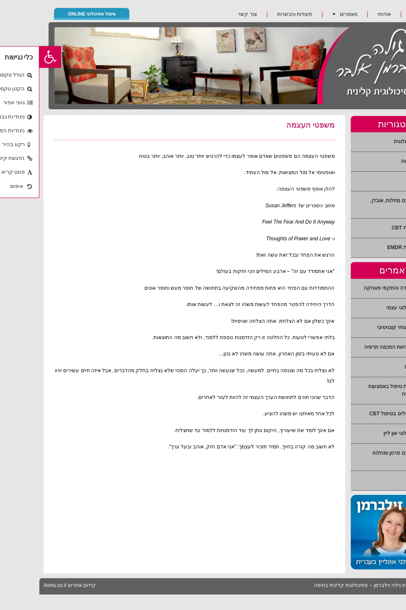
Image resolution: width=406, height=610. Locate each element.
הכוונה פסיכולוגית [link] (373, 141)
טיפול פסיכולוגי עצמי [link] (369, 308)
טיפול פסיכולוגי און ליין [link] (368, 433)
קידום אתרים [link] (42, 585)
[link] (11, 57)
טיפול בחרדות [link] (377, 161)
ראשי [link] (377, 14)
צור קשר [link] (207, 14)
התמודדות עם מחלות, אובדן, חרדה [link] (361, 204)
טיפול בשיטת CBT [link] (372, 228)
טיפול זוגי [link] (382, 181)
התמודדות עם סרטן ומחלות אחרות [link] (362, 456)
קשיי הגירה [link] (380, 480)
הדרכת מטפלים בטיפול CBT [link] (361, 414)
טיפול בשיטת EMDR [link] (370, 247)
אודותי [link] (345, 14)
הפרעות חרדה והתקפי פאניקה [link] (358, 288)
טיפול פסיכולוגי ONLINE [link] (52, 13)
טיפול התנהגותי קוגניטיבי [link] (365, 327)
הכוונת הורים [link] (378, 367)
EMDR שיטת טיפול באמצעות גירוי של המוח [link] (360, 390)
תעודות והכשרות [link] (255, 14)
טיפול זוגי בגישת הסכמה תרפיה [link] (358, 347)
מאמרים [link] (305, 14)
